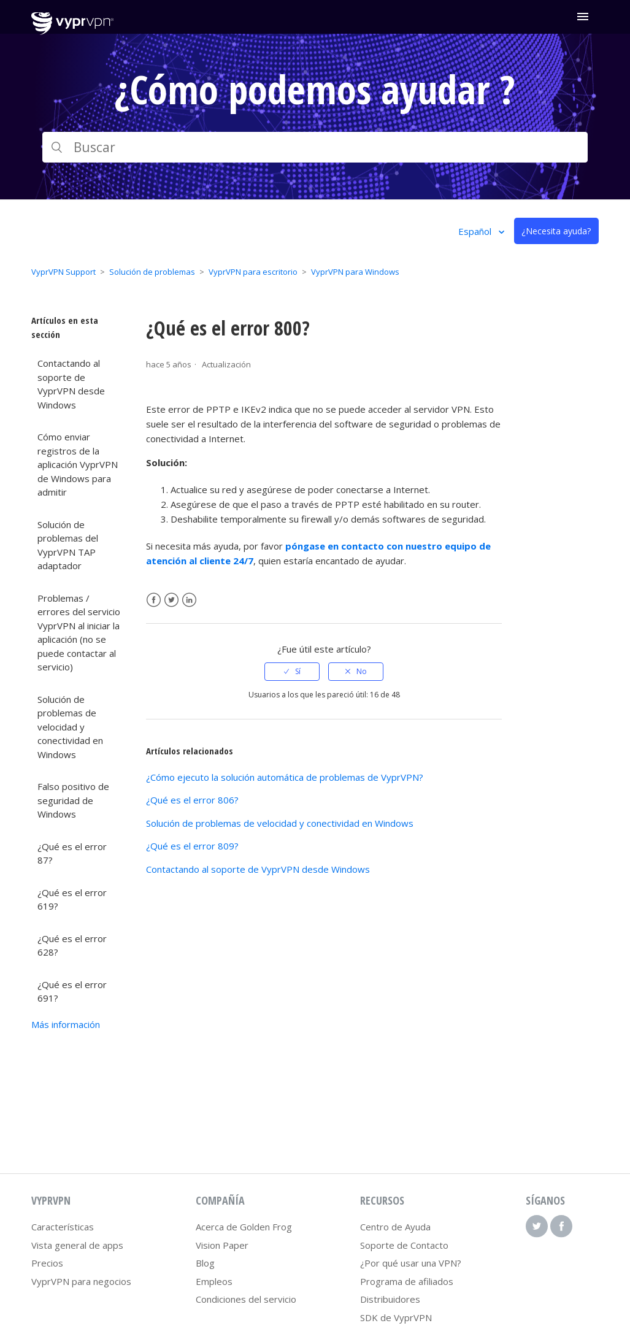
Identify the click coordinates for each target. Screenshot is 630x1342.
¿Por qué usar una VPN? (410, 1263)
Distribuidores (390, 1299)
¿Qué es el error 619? (72, 899)
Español (476, 231)
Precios (47, 1263)
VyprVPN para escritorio (253, 271)
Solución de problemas (152, 271)
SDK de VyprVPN (396, 1317)
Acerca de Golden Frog (244, 1227)
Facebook (153, 600)
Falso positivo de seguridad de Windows (73, 800)
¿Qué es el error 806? (192, 800)
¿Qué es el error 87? (72, 853)
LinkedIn (189, 600)
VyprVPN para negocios (81, 1281)
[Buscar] (314, 147)
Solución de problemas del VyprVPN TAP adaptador (67, 545)
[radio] (292, 671)
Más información (65, 1024)
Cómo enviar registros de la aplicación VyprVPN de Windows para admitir (77, 464)
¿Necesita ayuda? (556, 231)
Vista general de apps (77, 1245)
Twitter (171, 600)
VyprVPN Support (63, 271)
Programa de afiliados (406, 1281)
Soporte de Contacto (404, 1245)
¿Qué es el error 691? (72, 991)
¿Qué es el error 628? (72, 945)
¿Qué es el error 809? (192, 846)
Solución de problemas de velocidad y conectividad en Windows (70, 727)
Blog (205, 1263)
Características (62, 1227)
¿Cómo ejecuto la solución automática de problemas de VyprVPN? (284, 777)
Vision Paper (222, 1245)
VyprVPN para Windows (355, 271)
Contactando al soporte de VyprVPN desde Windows (71, 384)
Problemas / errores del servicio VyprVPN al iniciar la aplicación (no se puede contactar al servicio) (78, 632)
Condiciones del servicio (246, 1299)
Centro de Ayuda (395, 1227)
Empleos (214, 1281)
